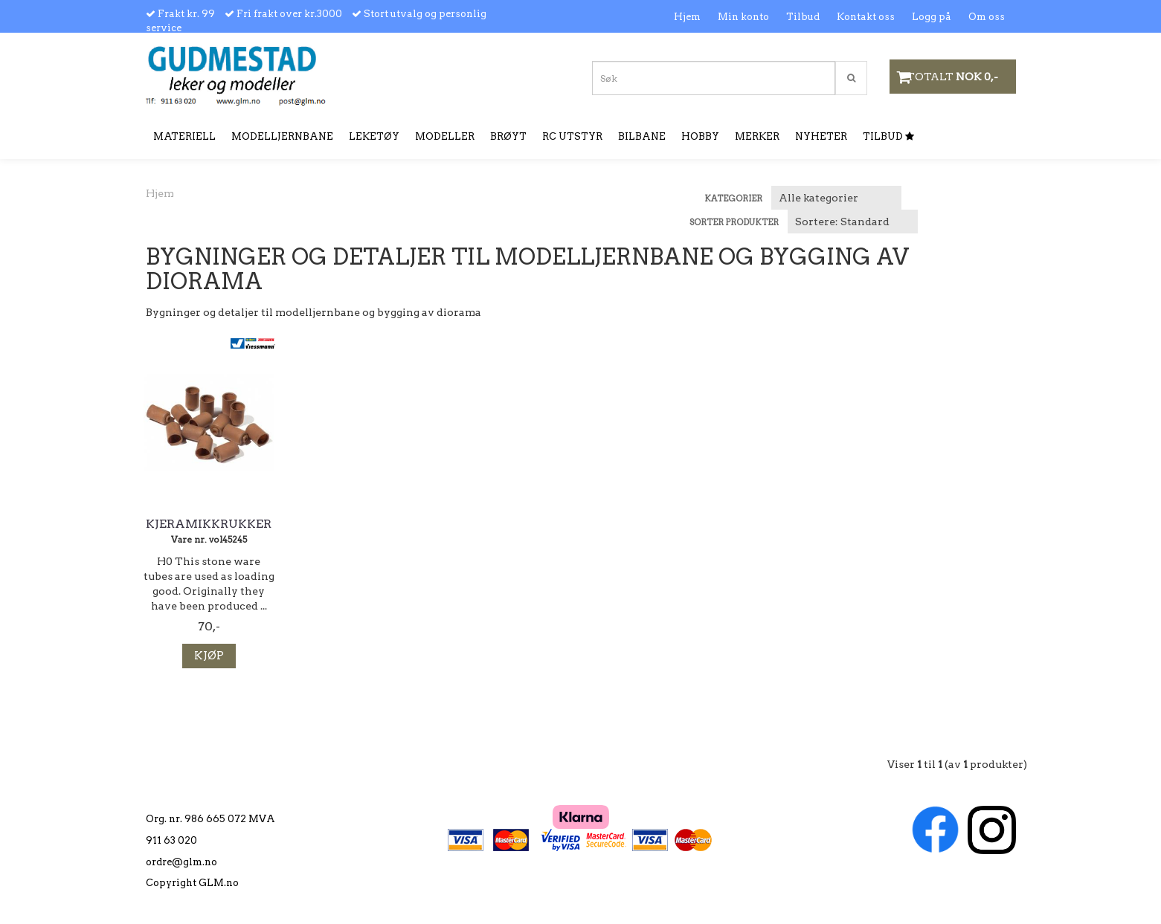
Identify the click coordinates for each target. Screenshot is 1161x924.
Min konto (743, 16)
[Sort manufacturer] (836, 198)
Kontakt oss (866, 16)
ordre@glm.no (181, 862)
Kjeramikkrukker (208, 524)
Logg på (931, 16)
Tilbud (803, 16)
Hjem (687, 16)
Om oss (986, 16)
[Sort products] (853, 221)
